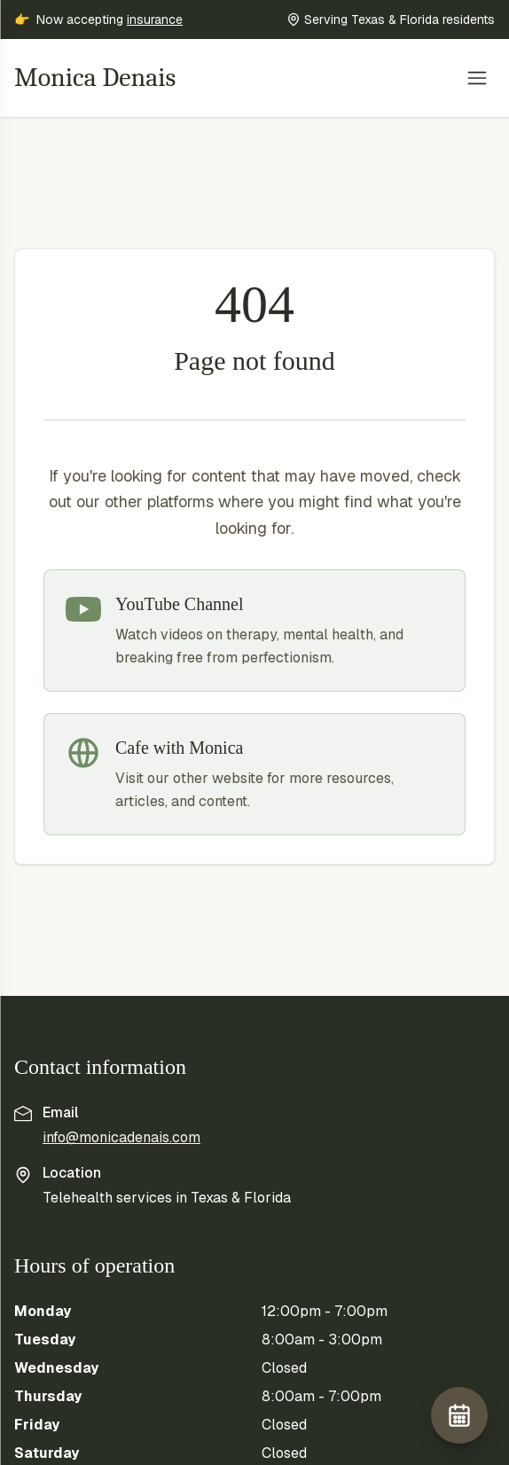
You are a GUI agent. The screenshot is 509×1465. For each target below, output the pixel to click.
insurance (155, 19)
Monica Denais (95, 77)
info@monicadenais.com (121, 1137)
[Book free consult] (459, 1415)
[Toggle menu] (477, 78)
